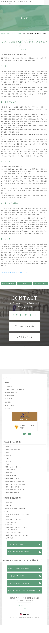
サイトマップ (24, 608)
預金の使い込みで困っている (14, 467)
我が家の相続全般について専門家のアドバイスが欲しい (16, 528)
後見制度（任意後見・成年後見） (15, 508)
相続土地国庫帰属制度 (12, 492)
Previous (1, 353)
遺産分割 (8, 447)
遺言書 (19, 33)
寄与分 (7, 458)
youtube (29, 434)
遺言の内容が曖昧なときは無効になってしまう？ (9, 283)
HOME (3, 33)
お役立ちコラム (11, 33)
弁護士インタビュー (11, 392)
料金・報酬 (8, 399)
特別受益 (8, 461)
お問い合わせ (9, 408)
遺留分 (7, 452)
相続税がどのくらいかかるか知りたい (16, 535)
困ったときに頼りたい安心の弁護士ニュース (15, 272)
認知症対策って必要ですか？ (14, 519)
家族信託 (8, 511)
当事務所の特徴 (10, 395)
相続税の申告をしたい (12, 478)
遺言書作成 (8, 503)
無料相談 (8, 402)
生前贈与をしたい (10, 538)
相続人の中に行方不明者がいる (14, 481)
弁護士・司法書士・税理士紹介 (14, 389)
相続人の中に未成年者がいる (14, 487)
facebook (19, 434)
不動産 (7, 464)
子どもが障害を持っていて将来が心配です (13, 523)
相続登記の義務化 (10, 475)
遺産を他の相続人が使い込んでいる (16, 490)
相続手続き (8, 472)
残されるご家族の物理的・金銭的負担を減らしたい (17, 515)
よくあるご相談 (10, 470)
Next (47, 353)
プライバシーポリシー (24, 605)
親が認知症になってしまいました (15, 532)
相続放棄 (8, 455)
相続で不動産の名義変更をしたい (15, 484)
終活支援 (8, 505)
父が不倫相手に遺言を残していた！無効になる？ (41, 283)
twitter (24, 434)
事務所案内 (8, 386)
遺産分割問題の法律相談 (12, 450)
